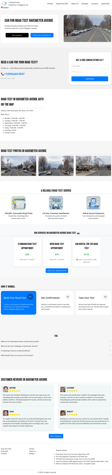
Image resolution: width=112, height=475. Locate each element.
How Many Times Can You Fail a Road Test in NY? (73, 454)
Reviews (85, 4)
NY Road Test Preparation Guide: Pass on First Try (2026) (75, 459)
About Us (74, 4)
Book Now (105, 4)
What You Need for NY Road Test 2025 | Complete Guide (75, 464)
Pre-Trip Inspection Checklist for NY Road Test (71, 457)
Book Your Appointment (57, 270)
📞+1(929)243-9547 (13, 74)
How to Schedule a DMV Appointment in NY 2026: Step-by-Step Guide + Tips (82, 461)
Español (5, 7)
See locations (17, 35)
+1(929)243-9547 (14, 2)
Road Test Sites (62, 4)
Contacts (94, 4)
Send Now (90, 79)
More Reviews (56, 436)
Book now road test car (42, 35)
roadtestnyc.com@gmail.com (18, 5)
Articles (50, 4)
